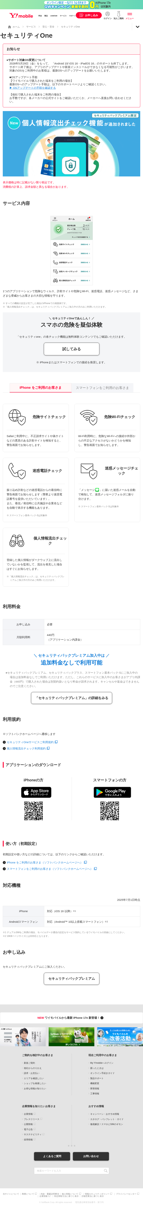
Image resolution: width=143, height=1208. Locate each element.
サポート (72, 16)
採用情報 (28, 1139)
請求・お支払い (31, 1073)
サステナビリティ (33, 1134)
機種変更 (94, 1083)
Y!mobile (21, 15)
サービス (63, 16)
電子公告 (28, 1129)
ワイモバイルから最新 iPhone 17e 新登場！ (71, 1017)
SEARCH (106, 1171)
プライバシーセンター (126, 1194)
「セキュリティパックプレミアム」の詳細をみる (71, 698)
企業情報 (28, 1114)
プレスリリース (31, 1119)
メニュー (130, 18)
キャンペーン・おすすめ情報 (104, 1114)
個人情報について (70, 1194)
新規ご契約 (29, 1063)
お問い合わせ (91, 1156)
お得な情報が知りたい (35, 1088)
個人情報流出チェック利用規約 (26, 748)
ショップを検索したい (35, 1083)
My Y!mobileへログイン (102, 1063)
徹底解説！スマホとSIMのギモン (106, 1124)
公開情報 (28, 1124)
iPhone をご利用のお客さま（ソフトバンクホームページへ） (45, 862)
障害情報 (94, 1088)
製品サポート (97, 1078)
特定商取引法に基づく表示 (66, 1196)
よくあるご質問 (52, 1156)
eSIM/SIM (53, 16)
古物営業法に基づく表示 (92, 1196)
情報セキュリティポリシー (97, 1194)
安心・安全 (48, 26)
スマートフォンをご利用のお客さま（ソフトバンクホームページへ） (50, 868)
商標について (28, 1194)
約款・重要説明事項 (50, 1194)
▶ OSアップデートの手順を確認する (32, 87)
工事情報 (94, 1093)
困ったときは (97, 1068)
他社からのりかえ (33, 1068)
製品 (46, 16)
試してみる (71, 349)
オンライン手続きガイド (102, 1073)
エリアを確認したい (34, 1078)
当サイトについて (11, 1194)
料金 (40, 16)
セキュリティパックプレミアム (71, 978)
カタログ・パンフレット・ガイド (107, 1119)
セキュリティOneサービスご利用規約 (30, 742)
